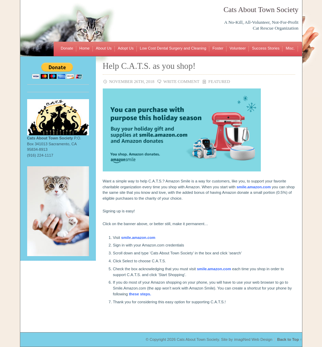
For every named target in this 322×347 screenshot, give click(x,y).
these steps (139, 294)
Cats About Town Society (261, 10)
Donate (67, 48)
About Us (104, 48)
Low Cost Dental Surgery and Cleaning (173, 48)
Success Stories (265, 48)
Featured (219, 81)
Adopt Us (126, 48)
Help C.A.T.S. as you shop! (149, 66)
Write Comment (181, 81)
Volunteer (238, 48)
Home (84, 48)
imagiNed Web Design (253, 339)
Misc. (290, 48)
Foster (217, 48)
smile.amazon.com (253, 187)
